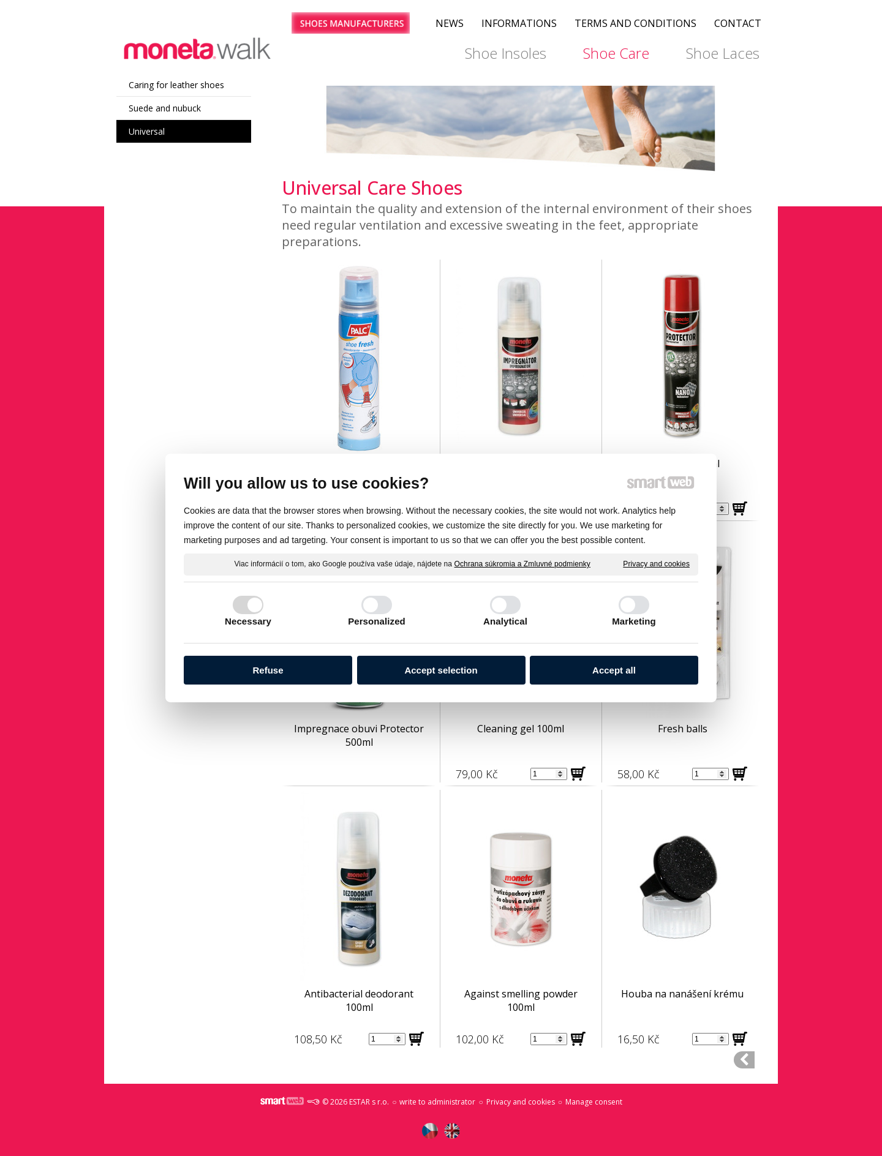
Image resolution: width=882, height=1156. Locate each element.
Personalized (376, 621)
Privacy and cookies (656, 564)
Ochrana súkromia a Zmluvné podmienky (522, 564)
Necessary (248, 621)
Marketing (634, 621)
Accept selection (440, 670)
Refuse (267, 670)
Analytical (505, 621)
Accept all (614, 670)
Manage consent (593, 1102)
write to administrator (437, 1102)
